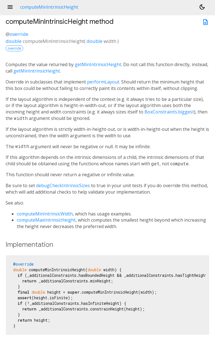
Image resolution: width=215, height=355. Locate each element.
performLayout (103, 82)
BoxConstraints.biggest (169, 112)
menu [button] (10, 7)
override (19, 34)
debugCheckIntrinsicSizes (63, 185)
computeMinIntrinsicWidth (45, 214)
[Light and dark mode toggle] (202, 7)
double (14, 41)
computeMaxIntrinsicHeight (46, 220)
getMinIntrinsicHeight (98, 64)
